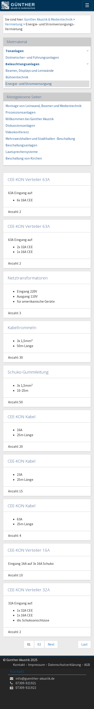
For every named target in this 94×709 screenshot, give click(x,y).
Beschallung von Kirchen (23, 158)
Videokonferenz (17, 132)
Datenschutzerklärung (64, 665)
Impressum (36, 665)
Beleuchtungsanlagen (22, 64)
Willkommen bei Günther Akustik (29, 119)
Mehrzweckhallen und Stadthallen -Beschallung (40, 139)
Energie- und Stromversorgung (28, 84)
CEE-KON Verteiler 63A (29, 179)
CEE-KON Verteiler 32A (29, 589)
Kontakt (19, 665)
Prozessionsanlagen (20, 112)
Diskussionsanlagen (20, 125)
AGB (87, 665)
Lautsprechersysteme (21, 152)
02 (39, 644)
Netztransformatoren (28, 278)
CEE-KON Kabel (21, 416)
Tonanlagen (14, 51)
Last (84, 644)
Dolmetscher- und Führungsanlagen (32, 57)
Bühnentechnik (16, 77)
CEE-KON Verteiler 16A (29, 550)
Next (51, 644)
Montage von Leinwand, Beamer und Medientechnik (43, 106)
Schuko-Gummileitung (28, 372)
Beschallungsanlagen (21, 145)
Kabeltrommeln (22, 327)
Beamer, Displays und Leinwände (29, 70)
